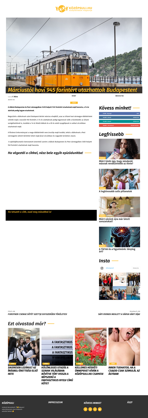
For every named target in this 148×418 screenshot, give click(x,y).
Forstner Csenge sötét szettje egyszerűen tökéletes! (37, 314)
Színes (102, 158)
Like (138, 113)
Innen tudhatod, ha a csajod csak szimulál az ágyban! (124, 370)
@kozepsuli (110, 268)
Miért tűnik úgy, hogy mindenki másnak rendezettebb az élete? (116, 162)
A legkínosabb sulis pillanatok (115, 191)
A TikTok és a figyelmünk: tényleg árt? (117, 250)
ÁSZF (129, 402)
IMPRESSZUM (55, 402)
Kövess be (136, 117)
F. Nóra (15, 97)
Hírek (74, 103)
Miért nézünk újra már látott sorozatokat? (114, 220)
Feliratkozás (135, 125)
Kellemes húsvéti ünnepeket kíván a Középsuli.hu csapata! (89, 370)
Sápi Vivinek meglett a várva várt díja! (119, 314)
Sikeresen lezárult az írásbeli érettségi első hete (23, 370)
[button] (120, 15)
